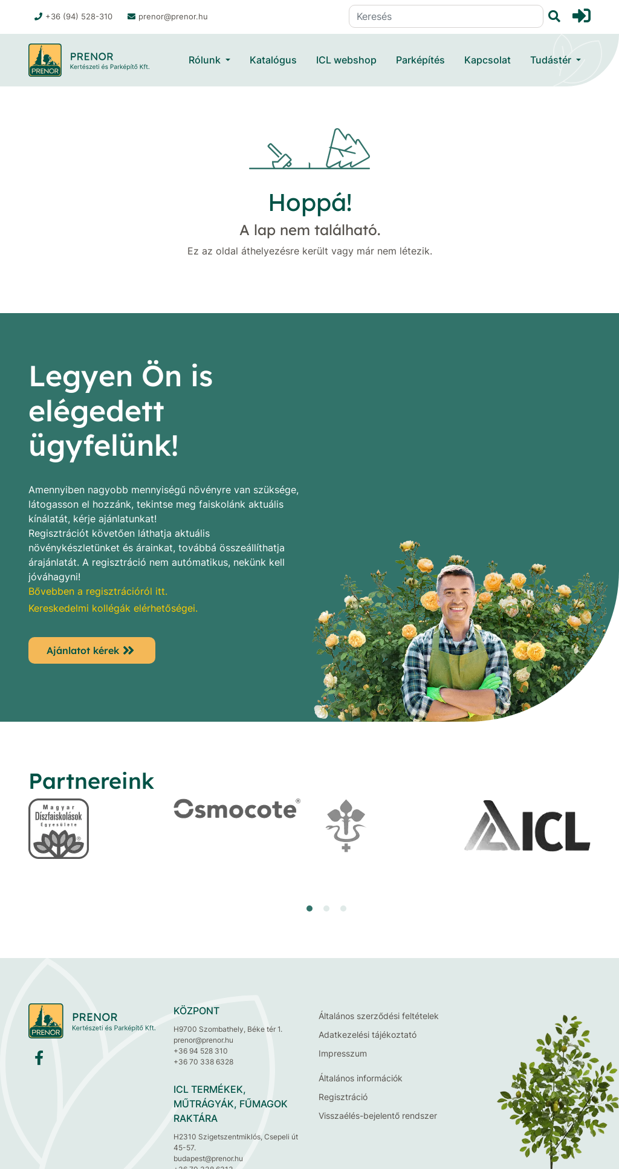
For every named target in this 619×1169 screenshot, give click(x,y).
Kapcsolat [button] (487, 60)
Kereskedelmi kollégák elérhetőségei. (113, 608)
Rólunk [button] (206, 60)
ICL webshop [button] (346, 60)
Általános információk (361, 1078)
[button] (309, 908)
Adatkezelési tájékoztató (367, 1034)
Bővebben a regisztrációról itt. (97, 591)
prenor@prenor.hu (168, 16)
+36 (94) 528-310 (73, 16)
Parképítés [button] (420, 60)
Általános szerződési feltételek (379, 1016)
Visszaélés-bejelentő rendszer (378, 1115)
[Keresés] (446, 16)
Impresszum (343, 1053)
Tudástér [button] (552, 60)
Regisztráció (343, 1097)
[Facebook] (39, 1060)
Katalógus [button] (273, 60)
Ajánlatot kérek (83, 650)
